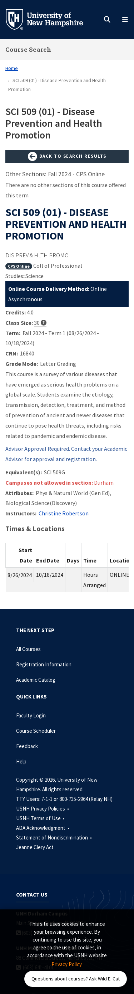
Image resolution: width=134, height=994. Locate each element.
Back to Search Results (67, 156)
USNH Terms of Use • (41, 818)
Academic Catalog (35, 679)
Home (11, 68)
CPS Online (19, 266)
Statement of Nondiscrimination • (54, 837)
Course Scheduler (36, 730)
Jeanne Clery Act (35, 847)
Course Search (28, 49)
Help (21, 761)
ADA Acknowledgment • (43, 827)
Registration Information (43, 664)
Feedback (27, 746)
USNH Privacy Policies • (43, 808)
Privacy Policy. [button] (67, 964)
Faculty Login (31, 715)
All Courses (28, 649)
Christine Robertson (64, 513)
